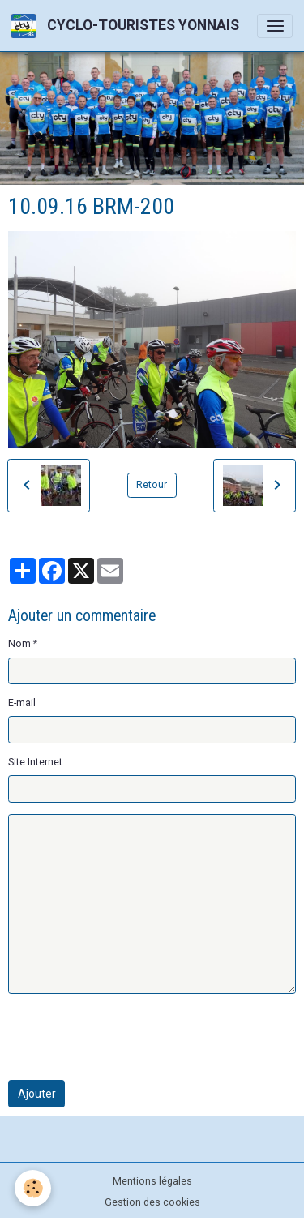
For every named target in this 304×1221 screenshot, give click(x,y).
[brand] (128, 25)
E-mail (22, 703)
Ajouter (37, 1093)
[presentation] (131, 1037)
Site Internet (35, 762)
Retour (151, 485)
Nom (19, 643)
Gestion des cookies (152, 1202)
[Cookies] (33, 1188)
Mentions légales (152, 1181)
